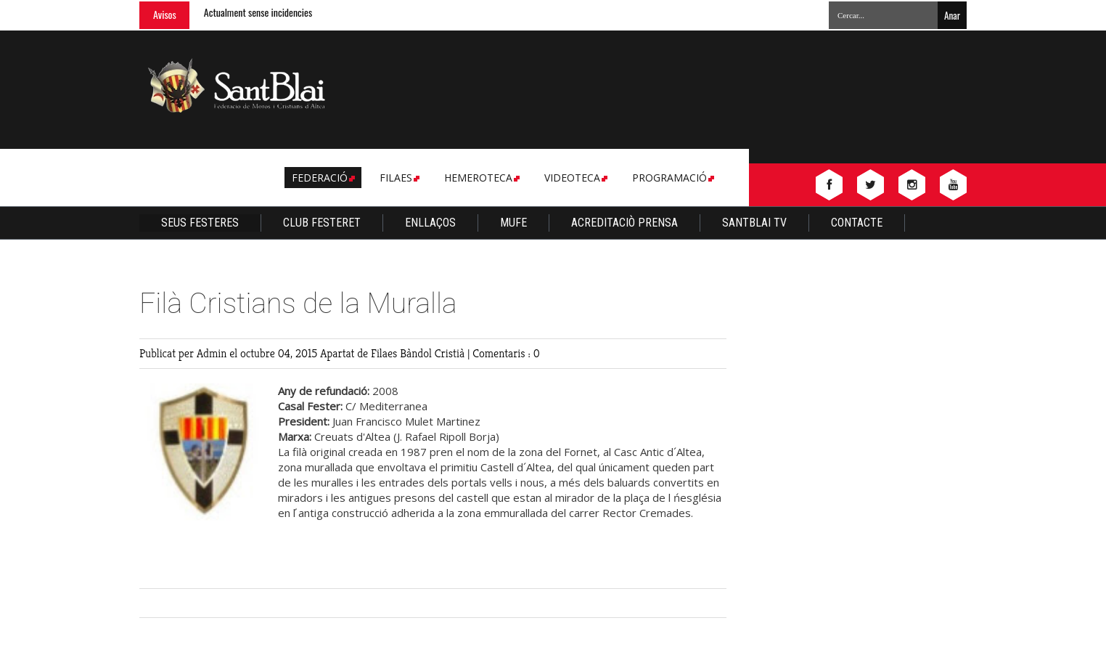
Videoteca (574, 177)
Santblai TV (754, 222)
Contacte (856, 222)
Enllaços (430, 222)
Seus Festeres (200, 222)
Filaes (398, 177)
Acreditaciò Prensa (624, 222)
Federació (322, 177)
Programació (672, 177)
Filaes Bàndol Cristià (419, 353)
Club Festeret (322, 222)
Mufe (513, 222)
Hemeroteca (480, 177)
